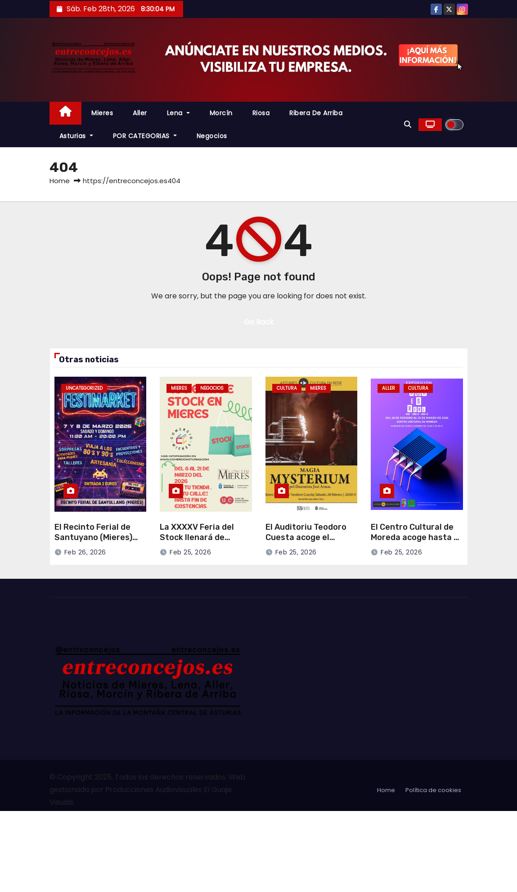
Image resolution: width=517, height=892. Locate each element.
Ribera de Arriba (315, 112)
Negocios (212, 135)
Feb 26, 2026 (85, 552)
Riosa (261, 112)
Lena (178, 112)
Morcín (221, 112)
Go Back (259, 322)
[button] (407, 124)
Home (59, 180)
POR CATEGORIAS (145, 135)
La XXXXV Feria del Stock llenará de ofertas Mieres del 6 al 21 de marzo (204, 542)
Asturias (76, 135)
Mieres (102, 112)
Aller (140, 112)
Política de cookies (433, 790)
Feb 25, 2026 (190, 552)
